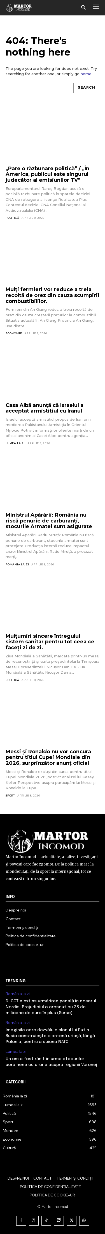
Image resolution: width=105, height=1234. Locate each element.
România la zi (17, 564)
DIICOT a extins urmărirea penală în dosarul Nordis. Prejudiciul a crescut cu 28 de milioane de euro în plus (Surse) (51, 1007)
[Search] (86, 88)
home (86, 74)
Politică (12, 217)
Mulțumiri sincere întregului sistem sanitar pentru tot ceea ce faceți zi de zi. (50, 642)
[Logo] (19, 7)
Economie (14, 333)
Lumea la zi (15, 443)
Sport (10, 795)
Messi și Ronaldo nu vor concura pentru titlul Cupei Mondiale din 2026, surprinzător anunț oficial (48, 757)
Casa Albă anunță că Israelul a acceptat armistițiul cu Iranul (44, 408)
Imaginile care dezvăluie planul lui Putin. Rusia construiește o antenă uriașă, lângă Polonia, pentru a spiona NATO (50, 1036)
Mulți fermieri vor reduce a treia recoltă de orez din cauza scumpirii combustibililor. (52, 295)
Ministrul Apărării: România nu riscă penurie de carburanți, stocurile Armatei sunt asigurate (49, 520)
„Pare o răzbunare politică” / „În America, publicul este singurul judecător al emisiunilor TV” (47, 174)
